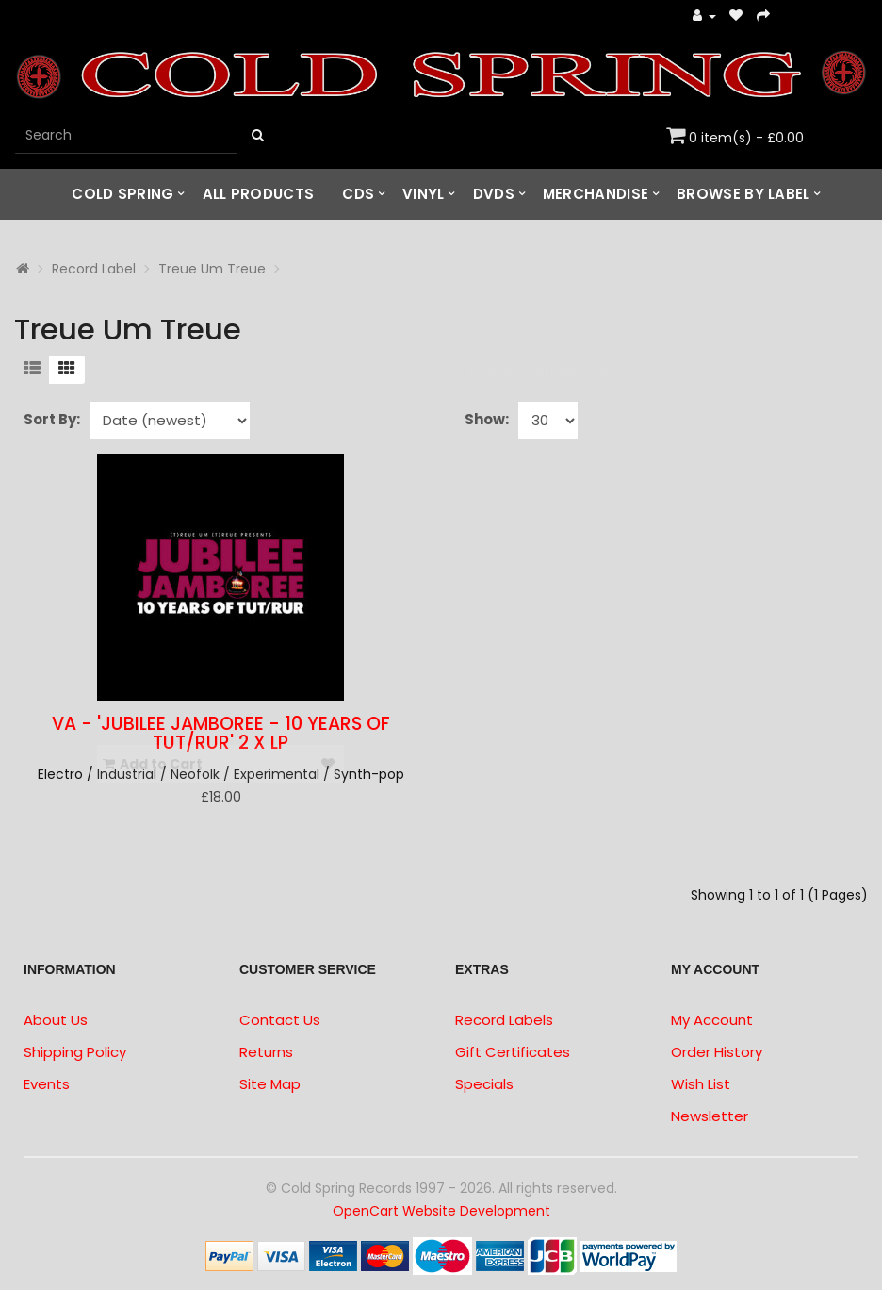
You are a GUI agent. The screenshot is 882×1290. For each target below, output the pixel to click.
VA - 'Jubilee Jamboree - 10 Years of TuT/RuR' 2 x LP (221, 733)
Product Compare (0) (542, 371)
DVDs (493, 194)
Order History (716, 1052)
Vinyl (423, 194)
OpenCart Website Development (441, 1210)
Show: (487, 419)
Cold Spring (122, 194)
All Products (259, 194)
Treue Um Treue (212, 268)
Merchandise (595, 194)
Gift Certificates (512, 1052)
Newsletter (709, 1116)
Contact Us (279, 1020)
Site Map (270, 1084)
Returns (266, 1052)
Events (47, 1084)
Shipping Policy (75, 1052)
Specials (484, 1084)
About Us (56, 1020)
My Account (712, 1020)
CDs (358, 194)
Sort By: (52, 419)
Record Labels (504, 1020)
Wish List (700, 1084)
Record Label (94, 268)
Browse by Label (743, 194)
